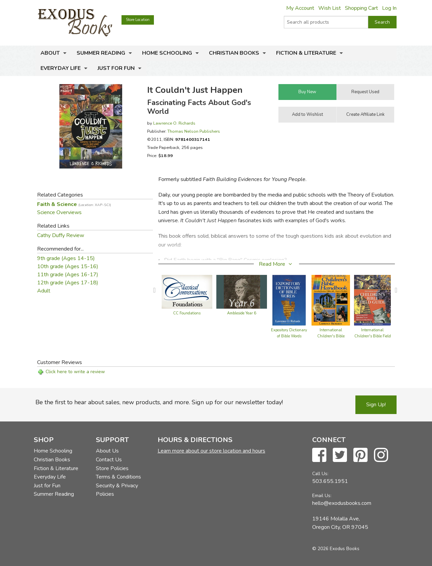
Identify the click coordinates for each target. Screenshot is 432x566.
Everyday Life (60, 68)
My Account (300, 8)
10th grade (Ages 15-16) (67, 266)
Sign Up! (376, 404)
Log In (389, 8)
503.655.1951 (330, 481)
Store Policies (112, 468)
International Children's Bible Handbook (331, 336)
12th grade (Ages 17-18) (67, 282)
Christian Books (234, 53)
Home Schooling (167, 53)
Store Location (138, 19)
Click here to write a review (75, 371)
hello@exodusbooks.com (341, 503)
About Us (107, 451)
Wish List (329, 8)
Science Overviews (59, 212)
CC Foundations (186, 313)
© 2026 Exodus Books (335, 548)
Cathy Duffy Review (60, 235)
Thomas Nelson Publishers (193, 131)
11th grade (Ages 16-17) (67, 274)
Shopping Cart (361, 8)
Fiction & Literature (306, 53)
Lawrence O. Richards (174, 123)
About (50, 53)
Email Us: (321, 495)
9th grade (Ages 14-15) (66, 258)
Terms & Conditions (118, 477)
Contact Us (109, 459)
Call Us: (320, 473)
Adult (43, 290)
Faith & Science (74, 204)
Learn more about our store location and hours (211, 451)
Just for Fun (116, 68)
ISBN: (187, 139)
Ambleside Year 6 (241, 313)
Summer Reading (101, 53)
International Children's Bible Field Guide (372, 336)
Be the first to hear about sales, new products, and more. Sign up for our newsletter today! (159, 402)
